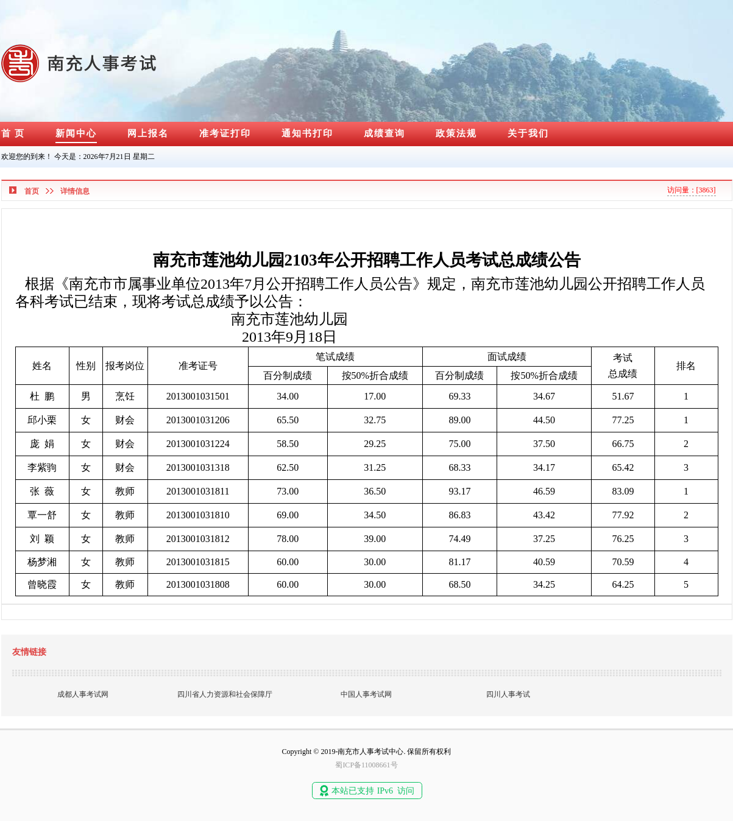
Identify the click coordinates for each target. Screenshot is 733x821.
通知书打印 (307, 133)
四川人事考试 (508, 694)
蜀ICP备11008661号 (366, 765)
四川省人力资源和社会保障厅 (224, 694)
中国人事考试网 (366, 694)
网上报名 (148, 133)
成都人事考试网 (82, 694)
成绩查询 (384, 133)
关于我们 (528, 133)
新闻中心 (76, 133)
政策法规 (456, 133)
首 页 (13, 133)
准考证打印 (225, 133)
